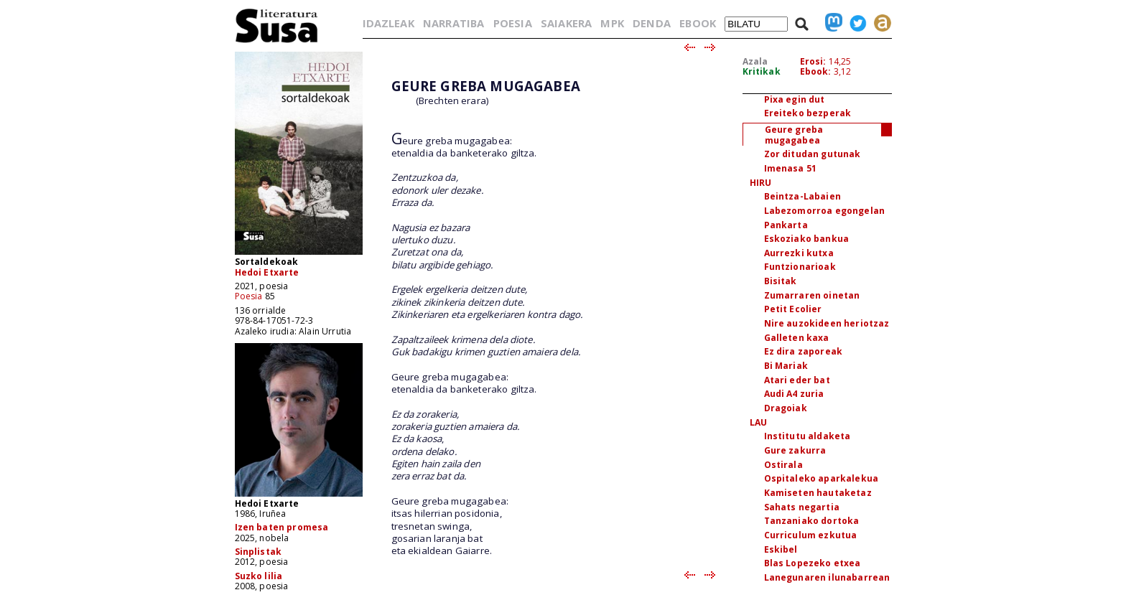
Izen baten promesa (282, 527)
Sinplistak (258, 551)
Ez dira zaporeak (803, 351)
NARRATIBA (453, 23)
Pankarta (786, 225)
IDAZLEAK (388, 23)
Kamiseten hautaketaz (818, 493)
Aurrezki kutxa (799, 253)
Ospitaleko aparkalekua (821, 478)
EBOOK (697, 23)
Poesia (249, 296)
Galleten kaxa (796, 338)
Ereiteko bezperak (808, 113)
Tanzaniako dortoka (812, 521)
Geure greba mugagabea (794, 134)
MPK (611, 23)
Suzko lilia (259, 576)
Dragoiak (785, 408)
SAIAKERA (566, 23)
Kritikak (762, 71)
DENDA (652, 23)
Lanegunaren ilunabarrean (827, 577)
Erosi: (813, 61)
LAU (758, 422)
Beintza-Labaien (802, 196)
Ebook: (816, 71)
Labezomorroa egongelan (824, 211)
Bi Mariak (786, 366)
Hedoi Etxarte (267, 272)
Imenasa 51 (790, 168)
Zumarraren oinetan (812, 295)
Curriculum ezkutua (810, 535)
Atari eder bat (797, 380)
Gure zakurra (795, 450)
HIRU (761, 183)
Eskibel (781, 549)
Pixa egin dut (794, 99)
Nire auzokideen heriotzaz (827, 323)
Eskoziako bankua (807, 239)
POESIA (512, 23)
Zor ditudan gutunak (812, 154)
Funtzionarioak (800, 267)
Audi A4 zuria (794, 394)
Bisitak (780, 281)
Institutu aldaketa (807, 436)
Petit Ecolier (793, 309)
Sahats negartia (801, 507)
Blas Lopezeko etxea (812, 563)
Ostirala (783, 465)
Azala (755, 61)
